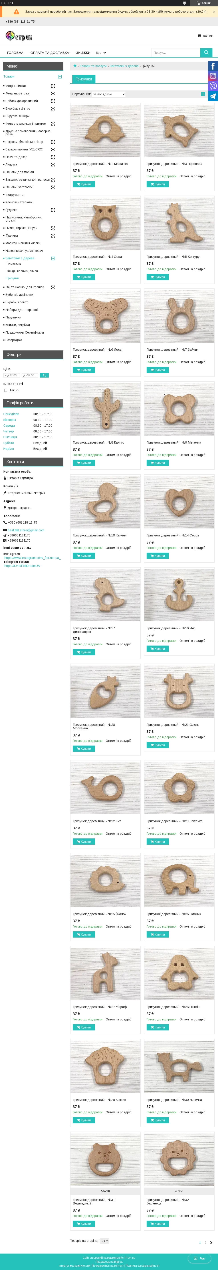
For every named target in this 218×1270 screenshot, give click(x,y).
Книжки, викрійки (18, 325)
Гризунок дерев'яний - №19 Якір (171, 628)
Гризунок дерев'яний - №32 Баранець (168, 1201)
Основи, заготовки (19, 187)
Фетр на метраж (17, 93)
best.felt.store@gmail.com (26, 530)
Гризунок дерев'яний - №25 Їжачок (99, 914)
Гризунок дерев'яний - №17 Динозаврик (94, 630)
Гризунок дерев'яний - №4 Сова (97, 256)
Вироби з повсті (17, 302)
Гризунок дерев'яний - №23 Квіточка (174, 821)
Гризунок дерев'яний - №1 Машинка (100, 164)
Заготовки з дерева (124, 66)
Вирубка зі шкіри (18, 116)
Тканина (12, 235)
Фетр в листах (16, 86)
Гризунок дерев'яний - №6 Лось (97, 349)
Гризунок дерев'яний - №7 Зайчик (172, 349)
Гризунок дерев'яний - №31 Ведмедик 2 (94, 1201)
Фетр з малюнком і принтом (26, 123)
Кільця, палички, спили (22, 271)
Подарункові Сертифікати (25, 332)
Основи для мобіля (20, 172)
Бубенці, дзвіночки (19, 294)
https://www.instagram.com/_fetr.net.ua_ (32, 558)
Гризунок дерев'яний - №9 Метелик (174, 442)
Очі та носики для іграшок (25, 287)
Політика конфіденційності (142, 1265)
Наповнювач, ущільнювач (24, 250)
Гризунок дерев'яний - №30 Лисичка (174, 1100)
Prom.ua (130, 1257)
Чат (200, 1258)
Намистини (14, 264)
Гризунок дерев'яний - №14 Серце (173, 535)
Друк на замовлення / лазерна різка (28, 132)
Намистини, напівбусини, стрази (24, 219)
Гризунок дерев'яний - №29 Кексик (99, 1100)
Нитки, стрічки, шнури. (22, 228)
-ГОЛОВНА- (15, 52)
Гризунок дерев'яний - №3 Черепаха (174, 164)
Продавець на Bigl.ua (109, 1261)
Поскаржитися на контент (108, 1265)
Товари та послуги (93, 66)
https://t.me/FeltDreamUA (22, 566)
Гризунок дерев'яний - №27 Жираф (100, 1007)
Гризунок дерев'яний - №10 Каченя (100, 535)
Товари (8, 76)
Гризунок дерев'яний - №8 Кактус (98, 442)
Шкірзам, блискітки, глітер (24, 142)
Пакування (13, 317)
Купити (86, 184)
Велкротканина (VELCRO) (24, 149)
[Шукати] (206, 52)
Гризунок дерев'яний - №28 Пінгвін (173, 1007)
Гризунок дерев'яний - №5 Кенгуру (173, 256)
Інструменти (15, 194)
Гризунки (13, 278)
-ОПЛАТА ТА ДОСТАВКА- (49, 52)
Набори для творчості (22, 310)
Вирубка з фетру (18, 108)
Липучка (11, 164)
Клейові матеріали (19, 202)
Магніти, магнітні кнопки (23, 243)
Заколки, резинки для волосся (28, 179)
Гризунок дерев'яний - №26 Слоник (174, 914)
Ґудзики (11, 210)
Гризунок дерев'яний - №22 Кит (97, 821)
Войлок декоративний (22, 101)
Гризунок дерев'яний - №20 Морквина (94, 726)
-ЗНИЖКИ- (83, 52)
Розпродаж (14, 340)
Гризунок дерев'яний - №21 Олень (173, 724)
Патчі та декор (16, 157)
